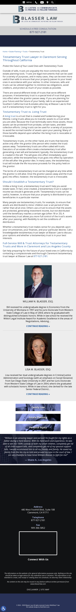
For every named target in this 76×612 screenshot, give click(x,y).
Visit (47, 2)
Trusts (25, 51)
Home (5, 51)
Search (52, 2)
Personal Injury (38, 427)
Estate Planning (15, 51)
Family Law (38, 407)
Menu (29, 2)
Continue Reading (37, 326)
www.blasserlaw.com (38, 584)
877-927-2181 (38, 32)
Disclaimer (32, 589)
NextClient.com (44, 607)
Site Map (45, 589)
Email (42, 2)
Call (36, 2)
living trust (10, 116)
